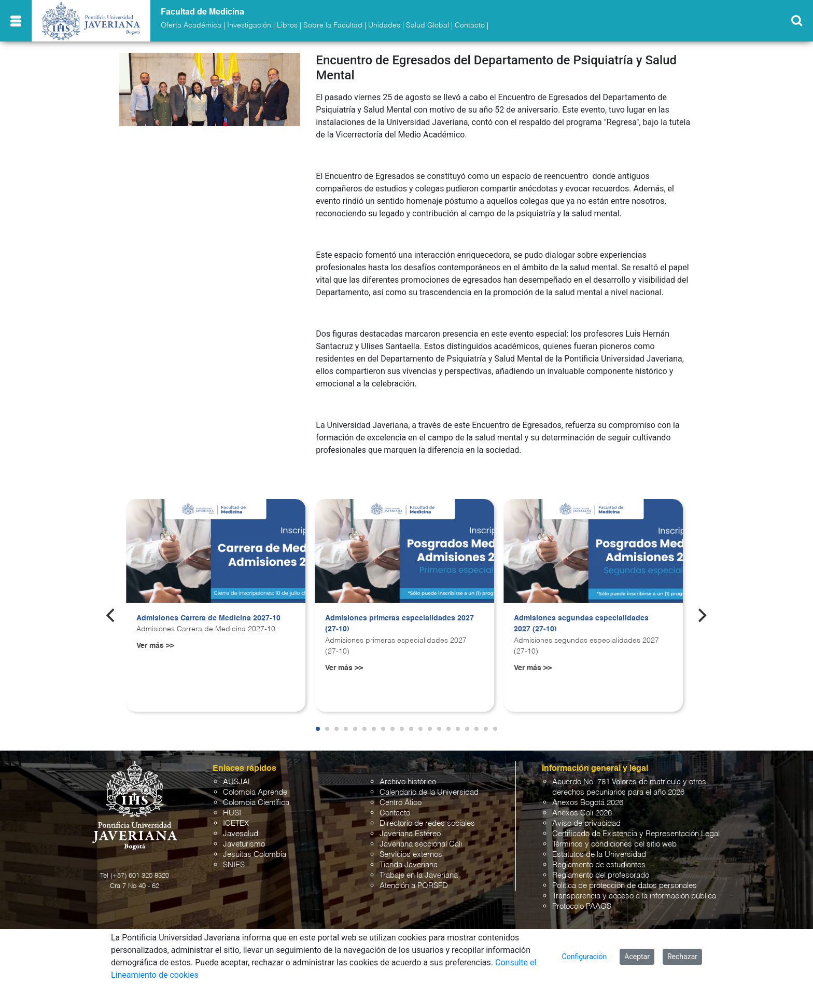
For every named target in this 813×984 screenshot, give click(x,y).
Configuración (584, 956)
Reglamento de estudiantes (599, 865)
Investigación (249, 25)
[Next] (701, 615)
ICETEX (236, 823)
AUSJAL (237, 782)
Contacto (470, 25)
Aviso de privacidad (586, 823)
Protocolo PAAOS (581, 906)
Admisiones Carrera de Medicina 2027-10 (208, 618)
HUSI (232, 813)
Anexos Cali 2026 (582, 813)
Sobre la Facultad (332, 25)
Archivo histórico (408, 782)
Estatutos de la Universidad (599, 854)
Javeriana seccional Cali (421, 844)
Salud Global (427, 25)
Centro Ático (401, 803)
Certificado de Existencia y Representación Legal (636, 834)
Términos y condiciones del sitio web (614, 844)
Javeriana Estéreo (410, 834)
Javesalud (240, 834)
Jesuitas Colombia (254, 854)
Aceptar (637, 956)
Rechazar (682, 956)
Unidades (384, 25)
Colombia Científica (256, 803)
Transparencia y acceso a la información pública (634, 896)
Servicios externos (411, 854)
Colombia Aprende (255, 792)
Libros (287, 25)
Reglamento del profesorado (600, 875)
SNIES (234, 865)
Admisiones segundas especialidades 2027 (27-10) (581, 624)
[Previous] (111, 615)
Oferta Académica (191, 25)
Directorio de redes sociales (427, 823)
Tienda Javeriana (409, 865)
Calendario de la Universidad (429, 792)
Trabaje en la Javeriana (419, 875)
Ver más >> (155, 645)
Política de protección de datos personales (624, 886)
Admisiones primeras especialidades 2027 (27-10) (399, 624)
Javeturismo (244, 844)
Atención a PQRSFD (414, 886)
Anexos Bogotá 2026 (587, 803)
